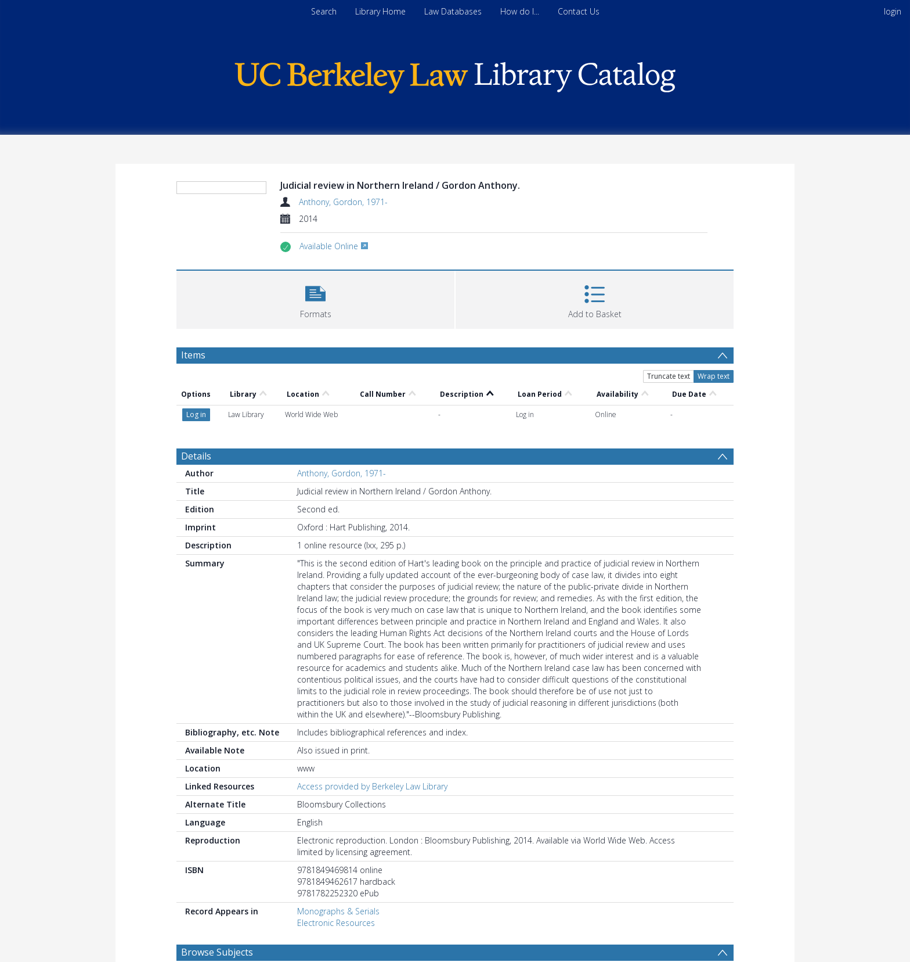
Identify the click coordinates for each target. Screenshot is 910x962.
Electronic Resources (336, 922)
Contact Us (579, 11)
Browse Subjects (217, 952)
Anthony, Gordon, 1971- (343, 201)
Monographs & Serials (338, 911)
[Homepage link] (455, 74)
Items (193, 355)
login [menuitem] (892, 11)
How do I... (519, 11)
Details (196, 456)
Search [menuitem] (324, 11)
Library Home (380, 11)
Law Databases (453, 11)
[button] (315, 298)
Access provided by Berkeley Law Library (372, 786)
